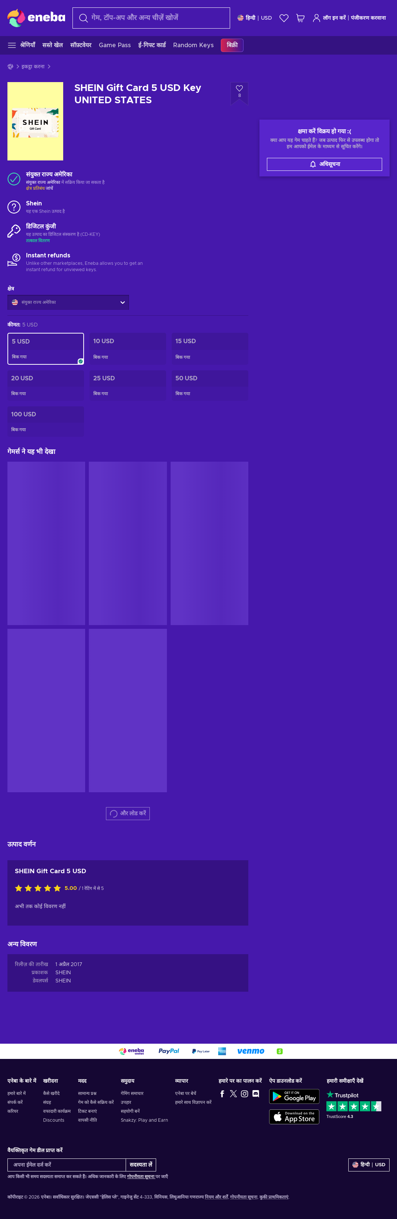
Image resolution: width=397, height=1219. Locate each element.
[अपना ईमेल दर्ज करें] (66, 1164)
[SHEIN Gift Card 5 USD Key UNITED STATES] (45, 349)
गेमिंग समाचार (132, 1093)
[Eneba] (36, 18)
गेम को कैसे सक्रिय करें (96, 1102)
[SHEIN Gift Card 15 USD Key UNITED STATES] (210, 349)
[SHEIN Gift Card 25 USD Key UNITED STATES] (128, 385)
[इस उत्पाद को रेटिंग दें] (40, 888)
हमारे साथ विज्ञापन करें (193, 1102)
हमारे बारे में (16, 1093)
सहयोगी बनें (130, 1111)
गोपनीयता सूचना (141, 1176)
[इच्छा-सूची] (284, 18)
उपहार (126, 1102)
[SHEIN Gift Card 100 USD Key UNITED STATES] (45, 421)
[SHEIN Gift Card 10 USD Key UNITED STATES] (128, 349)
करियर (12, 1111)
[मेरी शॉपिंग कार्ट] (300, 18)
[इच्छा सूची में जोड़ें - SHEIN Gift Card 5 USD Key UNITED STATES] (239, 94)
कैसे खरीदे (51, 1093)
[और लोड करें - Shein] (13, 208)
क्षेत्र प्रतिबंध (35, 188)
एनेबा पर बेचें (185, 1093)
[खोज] (151, 18)
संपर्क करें (15, 1102)
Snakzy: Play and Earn (144, 1120)
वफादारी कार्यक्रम (57, 1111)
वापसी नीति (87, 1120)
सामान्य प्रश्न (87, 1093)
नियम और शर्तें (216, 1197)
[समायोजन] (255, 18)
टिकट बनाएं (87, 1111)
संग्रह (47, 1102)
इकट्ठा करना (33, 66)
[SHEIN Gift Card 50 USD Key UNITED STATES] (210, 385)
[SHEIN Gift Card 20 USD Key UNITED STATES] (45, 385)
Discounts (53, 1120)
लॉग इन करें (329, 18)
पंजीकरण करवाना (368, 18)
